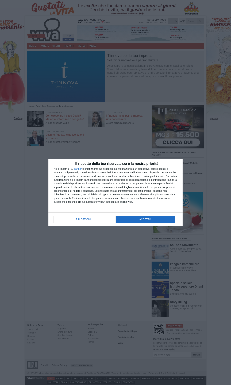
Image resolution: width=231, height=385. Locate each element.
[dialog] (115, 192)
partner (78, 169)
